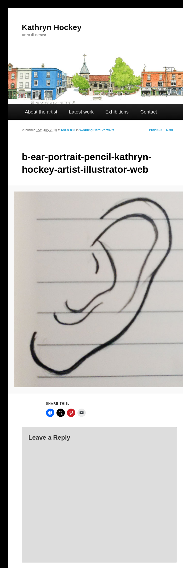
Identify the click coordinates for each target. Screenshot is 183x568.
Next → (171, 130)
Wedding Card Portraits (97, 130)
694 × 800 (68, 130)
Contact (148, 112)
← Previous (153, 130)
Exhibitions (117, 112)
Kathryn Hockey (51, 27)
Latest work (81, 112)
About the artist (41, 112)
